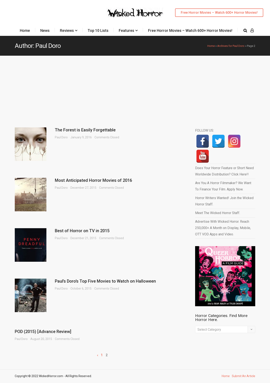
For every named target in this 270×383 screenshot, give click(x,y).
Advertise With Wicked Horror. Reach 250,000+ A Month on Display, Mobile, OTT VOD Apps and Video (223, 228)
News (45, 30)
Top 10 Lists (98, 30)
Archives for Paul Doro (230, 45)
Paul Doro (61, 137)
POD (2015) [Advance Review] (43, 331)
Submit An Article (243, 376)
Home (25, 30)
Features (126, 30)
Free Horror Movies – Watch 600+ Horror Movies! (219, 13)
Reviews (67, 30)
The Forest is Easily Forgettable (85, 129)
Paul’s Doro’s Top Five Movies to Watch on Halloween (105, 281)
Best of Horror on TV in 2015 (82, 230)
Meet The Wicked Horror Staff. (217, 213)
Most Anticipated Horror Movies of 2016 (93, 180)
